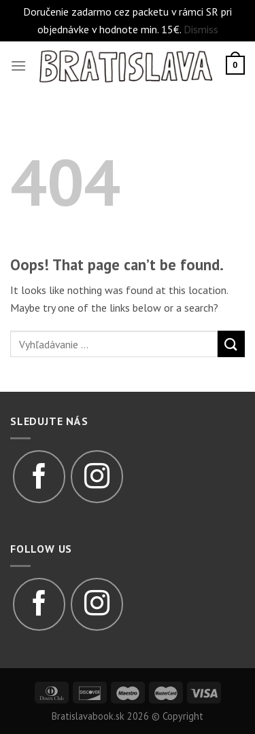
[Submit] (231, 344)
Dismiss (201, 29)
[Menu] (18, 65)
